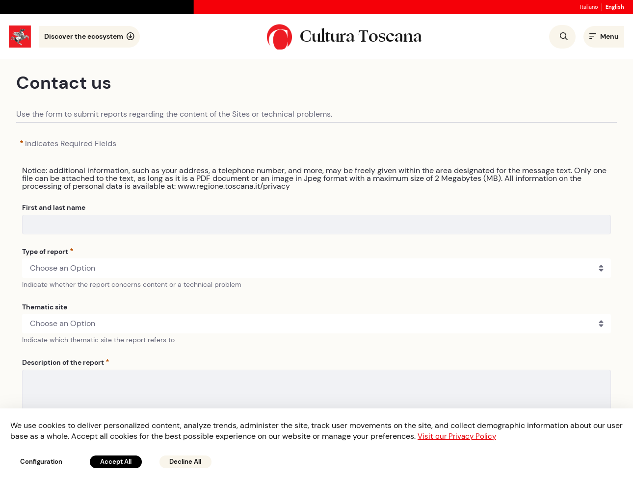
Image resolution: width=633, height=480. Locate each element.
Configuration (44, 460)
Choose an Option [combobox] (62, 269)
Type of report (47, 252)
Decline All (197, 460)
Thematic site (44, 307)
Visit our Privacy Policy (459, 435)
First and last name (53, 208)
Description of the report (65, 363)
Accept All (123, 460)
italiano (584, 7)
